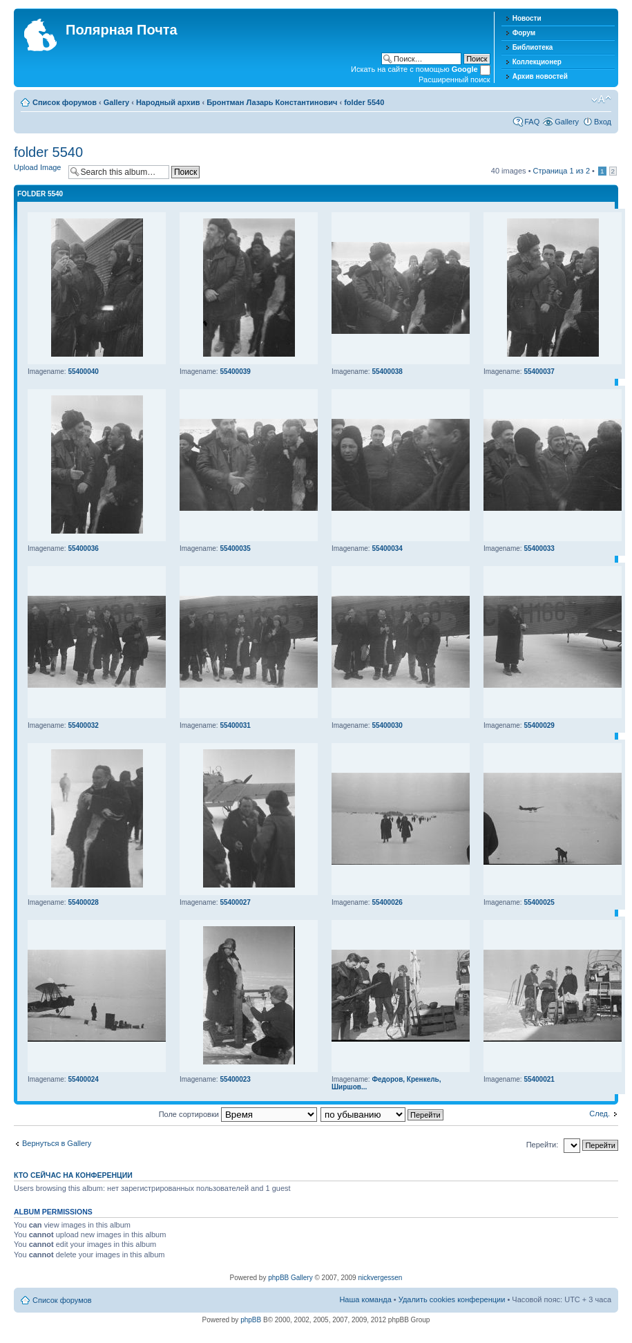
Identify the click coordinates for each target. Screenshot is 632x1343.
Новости (527, 18)
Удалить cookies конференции (452, 1299)
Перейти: (542, 1144)
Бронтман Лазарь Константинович (272, 102)
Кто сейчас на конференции (73, 1175)
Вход (602, 122)
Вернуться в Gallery (56, 1143)
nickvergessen (380, 1277)
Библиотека (533, 47)
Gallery (116, 102)
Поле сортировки (238, 1114)
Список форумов (64, 102)
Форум (524, 33)
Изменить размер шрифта (601, 99)
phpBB (250, 1320)
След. (599, 1113)
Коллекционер (537, 62)
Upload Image (37, 167)
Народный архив (168, 102)
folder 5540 (364, 102)
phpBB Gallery (290, 1277)
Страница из (561, 171)
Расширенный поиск (454, 79)
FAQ (531, 122)
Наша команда (365, 1299)
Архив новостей (540, 76)
